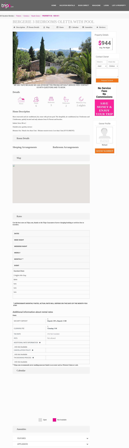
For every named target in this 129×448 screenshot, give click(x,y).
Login (106, 5)
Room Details (34, 27)
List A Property (119, 5)
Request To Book (107, 80)
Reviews (100, 27)
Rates (60, 27)
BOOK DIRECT (83, 5)
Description (19, 27)
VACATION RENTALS (67, 5)
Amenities (87, 27)
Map (46, 27)
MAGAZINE (96, 5)
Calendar (74, 27)
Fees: (15, 315)
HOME (53, 5)
